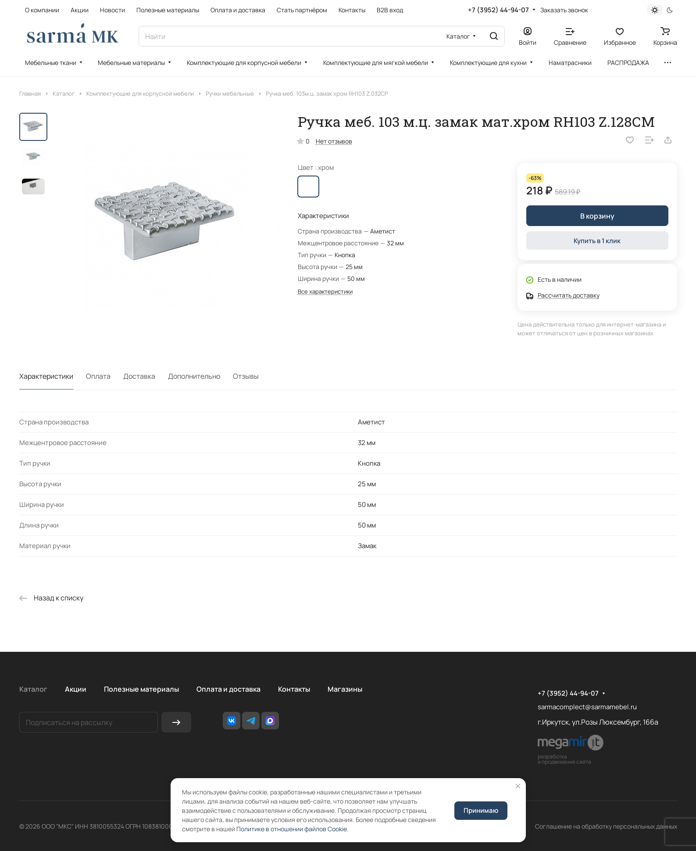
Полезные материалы (141, 689)
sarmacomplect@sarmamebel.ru (587, 706)
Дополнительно (194, 376)
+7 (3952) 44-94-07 (498, 10)
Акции (75, 689)
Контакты (294, 689)
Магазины (345, 689)
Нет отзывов (334, 141)
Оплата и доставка (228, 689)
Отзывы (246, 376)
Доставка (139, 376)
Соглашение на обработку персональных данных (606, 826)
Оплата (98, 376)
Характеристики (46, 376)
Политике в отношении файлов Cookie (291, 829)
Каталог (33, 689)
